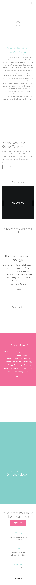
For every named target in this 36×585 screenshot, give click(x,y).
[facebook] (15, 567)
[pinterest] (21, 567)
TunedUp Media (18, 578)
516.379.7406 (18, 540)
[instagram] (18, 567)
